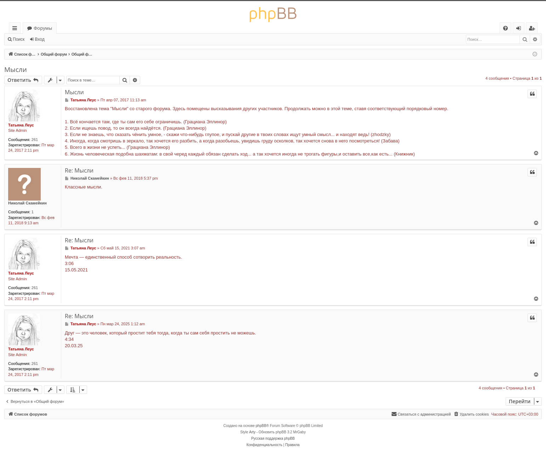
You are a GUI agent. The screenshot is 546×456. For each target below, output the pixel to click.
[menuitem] (505, 28)
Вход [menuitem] (520, 29)
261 (35, 139)
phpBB (261, 426)
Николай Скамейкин (27, 203)
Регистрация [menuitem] (533, 29)
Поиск (18, 39)
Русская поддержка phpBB (273, 438)
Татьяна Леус (21, 125)
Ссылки (16, 29)
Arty (252, 432)
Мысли (15, 69)
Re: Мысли (79, 170)
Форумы (43, 28)
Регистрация (67, 39)
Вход (40, 39)
